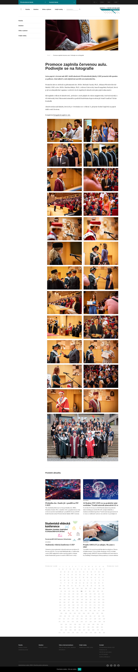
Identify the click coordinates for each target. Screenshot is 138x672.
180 (73, 608)
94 (83, 586)
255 (75, 627)
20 (77, 569)
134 (64, 597)
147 (73, 599)
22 (85, 569)
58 (83, 577)
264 (70, 630)
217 (95, 616)
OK (79, 669)
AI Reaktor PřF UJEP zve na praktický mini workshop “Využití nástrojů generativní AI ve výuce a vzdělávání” (100, 505)
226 (86, 619)
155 (60, 602)
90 (68, 586)
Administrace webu (23, 665)
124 (69, 594)
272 (60, 632)
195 (90, 610)
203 (79, 613)
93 (79, 586)
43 (72, 574)
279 (91, 632)
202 (75, 613)
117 (85, 591)
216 (90, 616)
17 (66, 569)
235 (77, 621)
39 (102, 572)
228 (95, 619)
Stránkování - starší (112, 566)
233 (68, 621)
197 (99, 610)
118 (89, 591)
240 (100, 621)
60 (91, 577)
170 (78, 605)
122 (60, 594)
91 (72, 586)
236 (82, 621)
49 (95, 574)
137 (77, 597)
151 (90, 599)
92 (75, 586)
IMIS (109, 2)
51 (103, 574)
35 (87, 572)
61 (95, 577)
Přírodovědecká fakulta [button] (33, 2)
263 (66, 630)
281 (100, 632)
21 (81, 569)
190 (69, 610)
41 (64, 574)
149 (82, 599)
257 (84, 627)
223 (73, 619)
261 (102, 627)
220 (60, 619)
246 (80, 624)
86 (99, 583)
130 (95, 594)
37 (95, 572)
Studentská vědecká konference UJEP (60, 545)
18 (70, 569)
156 (64, 602)
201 (70, 613)
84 (91, 583)
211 (69, 616)
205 (88, 613)
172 (86, 605)
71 (87, 580)
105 (82, 588)
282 (104, 632)
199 (61, 613)
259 (93, 627)
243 (66, 624)
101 (64, 588)
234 (73, 621)
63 (103, 577)
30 (68, 572)
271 (102, 630)
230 (104, 619)
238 (90, 621)
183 (86, 608)
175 (99, 605)
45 (80, 574)
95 (87, 586)
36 (91, 572)
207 (98, 613)
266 (80, 630)
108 (95, 588)
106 (86, 588)
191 (73, 610)
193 (81, 610)
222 (68, 619)
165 (103, 602)
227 (90, 619)
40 (60, 574)
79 (72, 583)
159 (77, 602)
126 (77, 594)
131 (99, 594)
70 (84, 580)
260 (97, 627)
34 (83, 572)
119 (94, 591)
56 (76, 577)
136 (73, 597)
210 (65, 616)
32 (76, 572)
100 (60, 588)
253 (66, 627)
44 (76, 574)
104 (77, 588)
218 (99, 616)
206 (93, 613)
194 (86, 610)
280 (95, 632)
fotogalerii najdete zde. (62, 115)
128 (86, 594)
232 (64, 621)
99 (103, 586)
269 (93, 630)
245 (75, 624)
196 (95, 610)
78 (68, 583)
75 (103, 580)
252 (62, 627)
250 (98, 624)
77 (64, 583)
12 (95, 566)
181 (77, 608)
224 (77, 619)
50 (99, 574)
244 (70, 624)
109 (99, 588)
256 (79, 627)
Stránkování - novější (51, 566)
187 (103, 608)
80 (76, 583)
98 (99, 586)
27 (104, 569)
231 (59, 621)
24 (92, 569)
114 (73, 591)
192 (77, 610)
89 (64, 586)
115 (77, 591)
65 (64, 580)
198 (103, 610)
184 (90, 608)
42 (68, 574)
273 (64, 632)
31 (72, 572)
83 (87, 583)
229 (99, 619)
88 (60, 586)
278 (86, 632)
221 (64, 619)
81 (79, 583)
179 (69, 608)
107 (90, 588)
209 (60, 616)
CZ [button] (95, 2)
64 (60, 580)
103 (73, 588)
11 (92, 566)
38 (99, 572)
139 (86, 597)
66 (68, 580)
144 (60, 599)
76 (61, 583)
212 (73, 616)
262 (61, 630)
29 (64, 572)
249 (93, 624)
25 (96, 569)
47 (87, 574)
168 (69, 605)
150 (86, 599)
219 (103, 616)
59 (87, 577)
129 (90, 594)
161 (86, 602)
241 (104, 621)
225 (82, 619)
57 (79, 577)
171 (82, 605)
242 (61, 624)
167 (65, 605)
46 (84, 574)
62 (99, 577)
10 (88, 566)
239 (95, 621)
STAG (102, 2)
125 (73, 594)
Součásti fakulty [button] (62, 2)
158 (73, 602)
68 (76, 580)
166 (60, 605)
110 (103, 588)
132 (103, 594)
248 (89, 624)
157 (69, 602)
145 (64, 599)
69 (80, 580)
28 (60, 572)
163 (94, 602)
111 (61, 591)
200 (66, 613)
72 (91, 580)
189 (64, 610)
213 (77, 616)
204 (84, 613)
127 (82, 594)
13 (99, 566)
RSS (31, 665)
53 (64, 577)
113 (69, 591)
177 (60, 608)
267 (84, 630)
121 (102, 591)
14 (103, 566)
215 (86, 616)
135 (69, 597)
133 (60, 597)
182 (82, 608)
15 (59, 569)
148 (78, 599)
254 (71, 627)
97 (95, 586)
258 (88, 627)
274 (68, 632)
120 (98, 591)
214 (82, 616)
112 (65, 591)
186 (99, 608)
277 (82, 632)
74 (99, 580)
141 (94, 597)
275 (73, 632)
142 (99, 597)
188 (60, 610)
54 (68, 577)
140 (90, 597)
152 (95, 599)
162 (90, 602)
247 (84, 624)
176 (103, 605)
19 (73, 569)
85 (95, 583)
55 (72, 577)
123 (65, 594)
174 (95, 605)
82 (83, 583)
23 (89, 569)
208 (102, 613)
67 (72, 580)
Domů (48, 55)
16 (62, 569)
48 (91, 574)
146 (69, 599)
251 (102, 624)
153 (99, 599)
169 (73, 605)
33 (79, 572)
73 (95, 580)
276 (77, 632)
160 (82, 602)
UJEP (115, 2)
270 (98, 630)
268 (89, 630)
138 (82, 597)
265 (75, 630)
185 (94, 608)
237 (86, 621)
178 (65, 608)
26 (100, 569)
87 (102, 583)
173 (90, 605)
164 (99, 602)
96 (91, 586)
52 (60, 577)
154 (103, 599)
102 (69, 588)
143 (103, 597)
